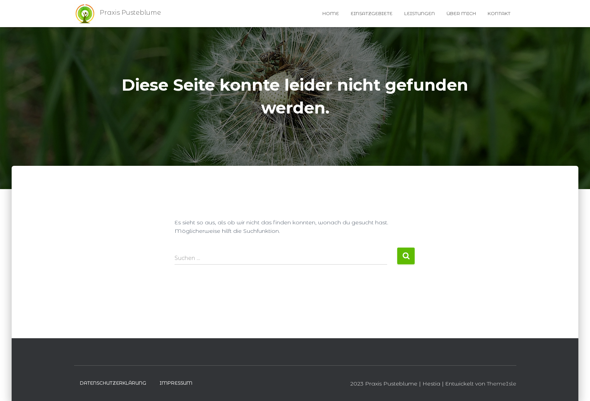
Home (330, 13)
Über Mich (461, 13)
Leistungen (419, 13)
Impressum (175, 383)
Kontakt (499, 13)
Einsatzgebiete (372, 13)
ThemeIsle (501, 383)
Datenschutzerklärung (113, 383)
